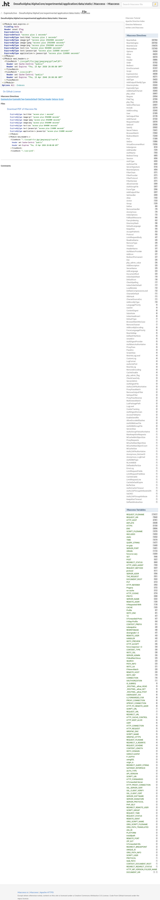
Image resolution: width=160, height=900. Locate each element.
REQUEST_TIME (142, 813)
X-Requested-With (142, 604)
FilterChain (142, 172)
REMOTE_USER (142, 635)
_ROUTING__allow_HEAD (142, 686)
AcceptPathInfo (142, 231)
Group (142, 203)
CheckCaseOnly (142, 378)
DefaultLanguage (142, 226)
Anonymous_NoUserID (142, 454)
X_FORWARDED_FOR (142, 697)
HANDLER (142, 638)
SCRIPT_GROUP (142, 810)
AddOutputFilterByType (142, 82)
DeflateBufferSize (142, 465)
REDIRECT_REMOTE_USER (142, 807)
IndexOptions (142, 214)
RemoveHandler (142, 209)
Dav (142, 260)
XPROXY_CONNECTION (142, 703)
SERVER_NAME (142, 599)
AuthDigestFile (142, 383)
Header (48, 99)
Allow (142, 54)
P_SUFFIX (142, 756)
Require (142, 96)
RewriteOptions (142, 169)
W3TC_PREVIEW (142, 641)
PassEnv (142, 350)
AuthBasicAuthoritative (142, 344)
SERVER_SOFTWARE (142, 796)
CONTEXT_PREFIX (142, 624)
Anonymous (142, 212)
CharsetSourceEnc (142, 299)
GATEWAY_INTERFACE (142, 768)
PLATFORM (142, 832)
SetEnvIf (142, 124)
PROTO (142, 596)
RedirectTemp (142, 155)
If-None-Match (142, 669)
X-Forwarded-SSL (142, 844)
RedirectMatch (142, 136)
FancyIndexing (142, 220)
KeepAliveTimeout (142, 499)
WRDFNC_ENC (142, 731)
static (142, 537)
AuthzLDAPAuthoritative (142, 386)
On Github (8, 91)
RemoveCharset (142, 324)
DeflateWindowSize (142, 502)
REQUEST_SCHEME (142, 745)
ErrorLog (142, 468)
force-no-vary (142, 554)
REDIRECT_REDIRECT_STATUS (142, 866)
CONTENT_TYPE (142, 649)
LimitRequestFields (142, 471)
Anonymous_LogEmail (142, 457)
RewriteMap (142, 333)
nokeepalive (142, 627)
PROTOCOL (142, 858)
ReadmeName (142, 240)
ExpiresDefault (31, 99)
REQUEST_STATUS (142, 816)
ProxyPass (142, 347)
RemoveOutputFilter (142, 392)
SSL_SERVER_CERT (142, 787)
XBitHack (142, 296)
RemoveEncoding (142, 369)
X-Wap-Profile (142, 621)
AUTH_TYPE (142, 770)
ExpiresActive (10, 13)
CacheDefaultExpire (142, 482)
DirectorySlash (142, 223)
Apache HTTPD (47, 892)
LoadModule (142, 288)
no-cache (142, 590)
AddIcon (142, 254)
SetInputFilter (142, 395)
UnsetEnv (142, 338)
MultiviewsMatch (142, 400)
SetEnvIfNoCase (142, 105)
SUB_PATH (142, 861)
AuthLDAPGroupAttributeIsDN (142, 491)
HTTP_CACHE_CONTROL (142, 717)
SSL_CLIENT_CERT (142, 793)
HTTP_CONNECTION (142, 725)
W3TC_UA (142, 666)
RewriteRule (142, 40)
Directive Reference (134, 24)
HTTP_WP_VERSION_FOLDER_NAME (142, 869)
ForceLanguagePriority (142, 330)
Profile (142, 610)
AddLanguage (142, 271)
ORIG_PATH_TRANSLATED (142, 827)
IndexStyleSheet (142, 276)
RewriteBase (142, 48)
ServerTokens (142, 130)
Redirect (142, 65)
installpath (142, 835)
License (17, 91)
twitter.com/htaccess (134, 28)
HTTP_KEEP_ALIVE (142, 720)
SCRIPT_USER (142, 855)
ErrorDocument (142, 68)
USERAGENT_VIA (142, 694)
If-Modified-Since (142, 658)
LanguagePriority (142, 305)
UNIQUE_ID (142, 849)
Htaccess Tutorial (133, 18)
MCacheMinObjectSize (142, 437)
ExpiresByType (18, 99)
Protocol (142, 234)
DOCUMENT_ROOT (142, 579)
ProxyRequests (142, 440)
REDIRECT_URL (142, 714)
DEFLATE (142, 523)
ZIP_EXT (142, 841)
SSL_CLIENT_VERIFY (142, 790)
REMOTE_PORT (142, 838)
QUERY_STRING (142, 542)
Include (142, 107)
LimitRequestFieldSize (142, 474)
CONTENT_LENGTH (142, 748)
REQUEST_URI (142, 517)
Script (61, 99)
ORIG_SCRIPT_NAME (142, 821)
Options (55, 99)
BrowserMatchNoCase (142, 322)
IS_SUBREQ (142, 683)
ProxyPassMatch (142, 389)
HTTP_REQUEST (142, 728)
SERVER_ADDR (142, 573)
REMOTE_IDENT (142, 818)
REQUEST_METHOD (142, 568)
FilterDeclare (142, 181)
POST (142, 559)
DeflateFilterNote (142, 336)
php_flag (142, 102)
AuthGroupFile (142, 186)
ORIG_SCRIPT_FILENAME (142, 824)
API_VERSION (142, 773)
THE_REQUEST (142, 576)
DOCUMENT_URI (140, 872)
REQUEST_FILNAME (142, 739)
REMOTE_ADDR (142, 601)
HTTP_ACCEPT (142, 644)
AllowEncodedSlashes (142, 420)
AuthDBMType (142, 460)
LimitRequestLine (142, 479)
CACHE (142, 607)
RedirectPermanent (142, 257)
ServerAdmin (142, 381)
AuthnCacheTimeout (142, 488)
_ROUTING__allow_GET (142, 689)
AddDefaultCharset (142, 91)
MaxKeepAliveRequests (142, 434)
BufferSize (142, 485)
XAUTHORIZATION (142, 680)
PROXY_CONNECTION (142, 700)
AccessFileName (142, 414)
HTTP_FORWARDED (142, 779)
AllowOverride (142, 183)
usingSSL (142, 759)
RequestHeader (142, 122)
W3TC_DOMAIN (142, 751)
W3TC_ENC (142, 613)
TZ (142, 616)
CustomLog (142, 358)
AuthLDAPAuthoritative (142, 451)
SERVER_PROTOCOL (142, 801)
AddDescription (142, 265)
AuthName (142, 152)
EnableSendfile (142, 417)
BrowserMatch (142, 133)
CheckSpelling (142, 282)
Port (142, 138)
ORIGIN (142, 551)
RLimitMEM (142, 462)
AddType (142, 79)
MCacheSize (142, 448)
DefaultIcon (142, 279)
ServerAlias (142, 429)
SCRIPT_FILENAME (142, 531)
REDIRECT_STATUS (142, 562)
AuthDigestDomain (142, 412)
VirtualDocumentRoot (142, 144)
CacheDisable (142, 372)
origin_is (142, 762)
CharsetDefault (142, 293)
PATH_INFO (142, 663)
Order (142, 62)
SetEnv (142, 141)
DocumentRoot (142, 274)
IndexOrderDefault (142, 285)
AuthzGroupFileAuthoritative (142, 431)
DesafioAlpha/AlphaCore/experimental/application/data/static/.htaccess (54, 13)
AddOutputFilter (142, 192)
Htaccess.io (23, 892)
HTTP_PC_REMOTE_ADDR (142, 706)
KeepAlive (142, 229)
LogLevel (142, 406)
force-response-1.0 (142, 647)
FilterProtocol (142, 178)
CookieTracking (142, 409)
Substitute (142, 313)
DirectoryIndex (142, 85)
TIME (142, 539)
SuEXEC (142, 493)
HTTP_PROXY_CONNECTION (142, 785)
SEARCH (142, 661)
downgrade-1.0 (142, 632)
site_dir (142, 830)
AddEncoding (142, 110)
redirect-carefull (142, 754)
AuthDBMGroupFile (142, 426)
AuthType (142, 161)
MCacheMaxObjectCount (142, 445)
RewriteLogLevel (142, 355)
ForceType (142, 189)
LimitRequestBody (142, 237)
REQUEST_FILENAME (142, 514)
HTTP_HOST (142, 520)
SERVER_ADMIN (142, 655)
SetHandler (142, 195)
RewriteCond (142, 45)
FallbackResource (142, 217)
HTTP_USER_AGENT (142, 565)
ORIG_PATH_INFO (142, 852)
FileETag (41, 99)
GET (142, 556)
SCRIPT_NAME (142, 734)
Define (142, 206)
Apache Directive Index (135, 21)
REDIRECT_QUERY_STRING (142, 765)
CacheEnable (142, 476)
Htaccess (34, 892)
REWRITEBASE (142, 630)
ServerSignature (142, 167)
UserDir (142, 307)
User (142, 113)
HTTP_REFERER (142, 585)
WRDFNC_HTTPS (142, 737)
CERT (142, 723)
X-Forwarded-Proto (142, 618)
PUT (142, 582)
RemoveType (142, 243)
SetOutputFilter (142, 116)
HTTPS (142, 525)
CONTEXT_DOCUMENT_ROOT (142, 863)
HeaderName (142, 248)
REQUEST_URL (142, 711)
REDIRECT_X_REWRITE (142, 742)
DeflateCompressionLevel (142, 291)
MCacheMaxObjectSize (142, 443)
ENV (142, 528)
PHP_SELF (142, 804)
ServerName (142, 268)
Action (142, 200)
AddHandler (142, 150)
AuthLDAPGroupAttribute (142, 496)
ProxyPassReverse (142, 398)
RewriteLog (142, 367)
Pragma (142, 587)
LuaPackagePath (142, 403)
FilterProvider (142, 175)
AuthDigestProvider (142, 341)
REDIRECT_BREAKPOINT (142, 847)
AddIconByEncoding (142, 327)
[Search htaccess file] (137, 4)
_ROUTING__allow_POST (142, 692)
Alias (142, 198)
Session (142, 158)
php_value (142, 93)
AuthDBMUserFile (142, 423)
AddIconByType (142, 302)
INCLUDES (142, 534)
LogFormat (142, 361)
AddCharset (142, 119)
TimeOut (142, 245)
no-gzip (142, 545)
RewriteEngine (142, 43)
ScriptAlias (142, 352)
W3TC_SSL (142, 652)
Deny (142, 57)
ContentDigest (142, 310)
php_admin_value (142, 262)
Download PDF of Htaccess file (22, 109)
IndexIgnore (142, 147)
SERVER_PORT (142, 548)
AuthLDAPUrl (142, 364)
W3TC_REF (142, 675)
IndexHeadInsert (142, 316)
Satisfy (142, 127)
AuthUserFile (142, 164)
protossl (142, 570)
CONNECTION (142, 678)
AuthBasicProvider (142, 251)
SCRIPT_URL (142, 709)
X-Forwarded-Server (142, 782)
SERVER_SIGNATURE (142, 799)
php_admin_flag (142, 375)
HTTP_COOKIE (142, 593)
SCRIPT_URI (142, 776)
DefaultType (142, 319)
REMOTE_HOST (142, 672)
